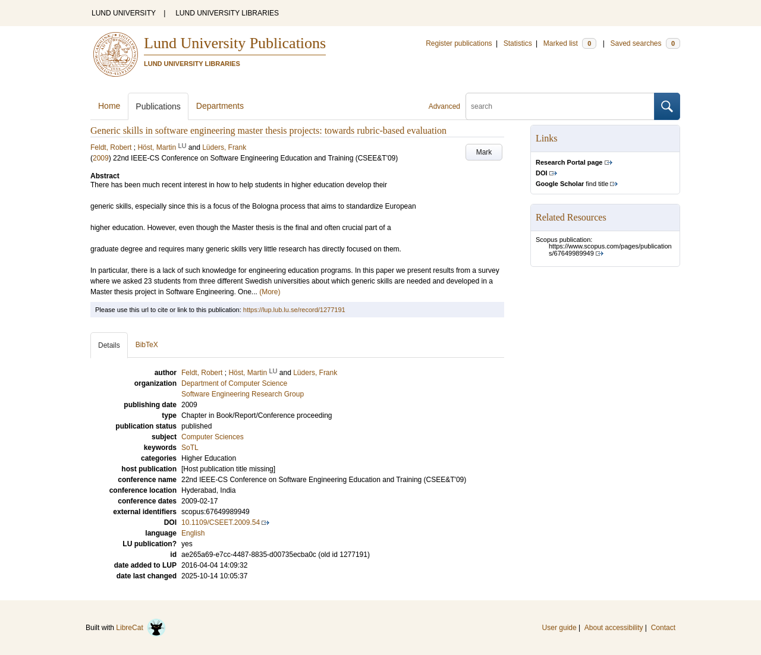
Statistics (518, 43)
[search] (560, 106)
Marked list (569, 43)
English (193, 533)
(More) (269, 292)
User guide (559, 627)
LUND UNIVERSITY (124, 13)
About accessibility (613, 627)
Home (109, 106)
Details (109, 345)
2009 (101, 158)
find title (572, 183)
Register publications (459, 43)
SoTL (190, 447)
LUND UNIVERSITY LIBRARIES (227, 13)
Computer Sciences (212, 437)
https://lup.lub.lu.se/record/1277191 (294, 309)
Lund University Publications (235, 43)
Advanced (444, 106)
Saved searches (645, 43)
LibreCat (141, 627)
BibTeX (147, 345)
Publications (158, 106)
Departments (220, 106)
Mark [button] (484, 152)
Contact (663, 627)
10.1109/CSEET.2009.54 (220, 522)
